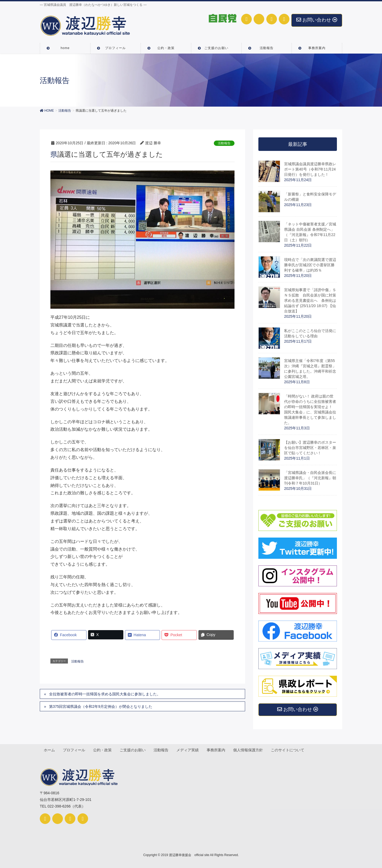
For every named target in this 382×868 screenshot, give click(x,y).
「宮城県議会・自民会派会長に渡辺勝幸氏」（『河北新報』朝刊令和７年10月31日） (310, 477)
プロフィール (74, 750)
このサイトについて (290, 750)
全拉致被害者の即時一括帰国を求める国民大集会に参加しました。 (104, 694)
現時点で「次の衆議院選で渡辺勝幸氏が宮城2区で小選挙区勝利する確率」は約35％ (310, 265)
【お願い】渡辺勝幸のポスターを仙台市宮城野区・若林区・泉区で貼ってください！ (310, 447)
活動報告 (224, 143)
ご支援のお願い (134, 750)
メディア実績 (189, 750)
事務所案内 (218, 750)
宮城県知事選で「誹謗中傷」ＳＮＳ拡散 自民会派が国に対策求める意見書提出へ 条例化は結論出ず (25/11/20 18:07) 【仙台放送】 (310, 300)
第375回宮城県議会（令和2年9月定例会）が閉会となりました (100, 706)
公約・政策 (103, 750)
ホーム (49, 750)
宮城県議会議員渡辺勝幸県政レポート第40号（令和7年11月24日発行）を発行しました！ (310, 169)
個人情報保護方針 (250, 750)
